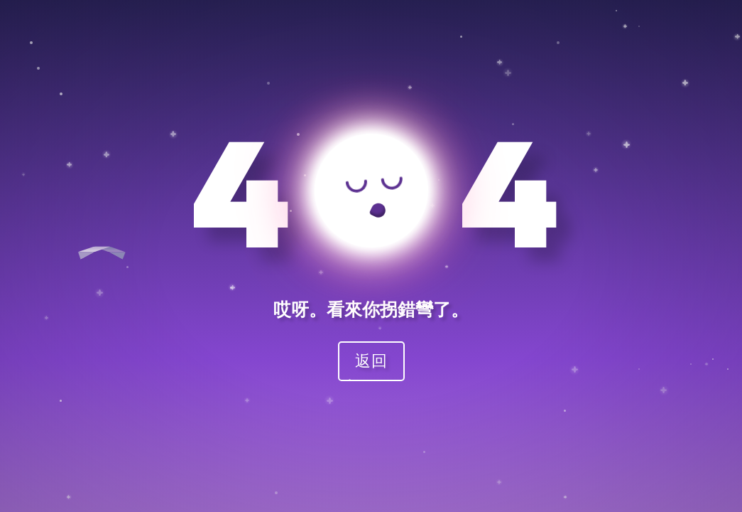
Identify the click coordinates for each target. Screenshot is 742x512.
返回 (371, 360)
